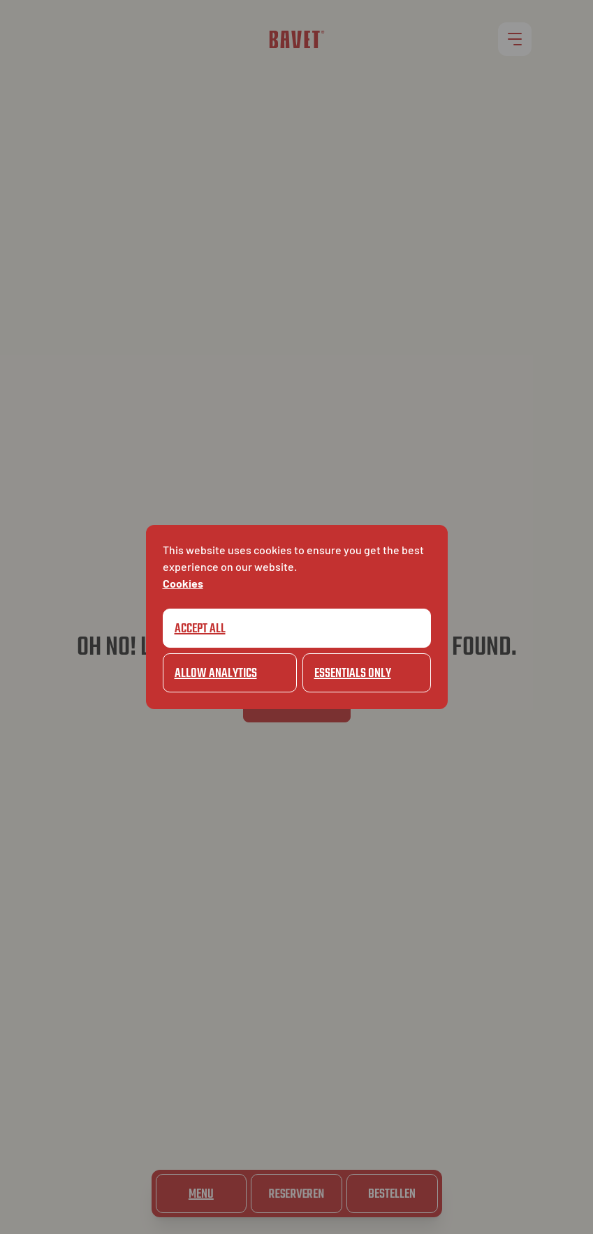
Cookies (183, 583)
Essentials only (352, 674)
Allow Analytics (216, 674)
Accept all (200, 629)
